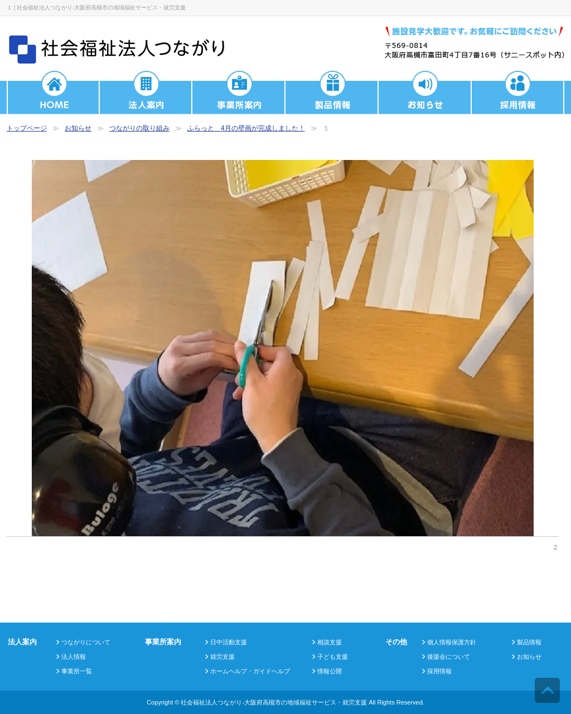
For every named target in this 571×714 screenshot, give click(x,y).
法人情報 (73, 656)
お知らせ (78, 128)
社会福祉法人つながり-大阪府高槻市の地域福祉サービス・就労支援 (274, 702)
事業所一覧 (76, 671)
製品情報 (529, 642)
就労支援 (222, 656)
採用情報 (439, 671)
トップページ (27, 128)
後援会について (448, 656)
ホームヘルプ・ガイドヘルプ (250, 671)
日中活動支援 (228, 642)
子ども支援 (332, 656)
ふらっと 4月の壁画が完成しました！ (246, 128)
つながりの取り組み (139, 128)
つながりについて (85, 642)
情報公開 (329, 671)
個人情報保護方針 (451, 642)
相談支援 (329, 642)
